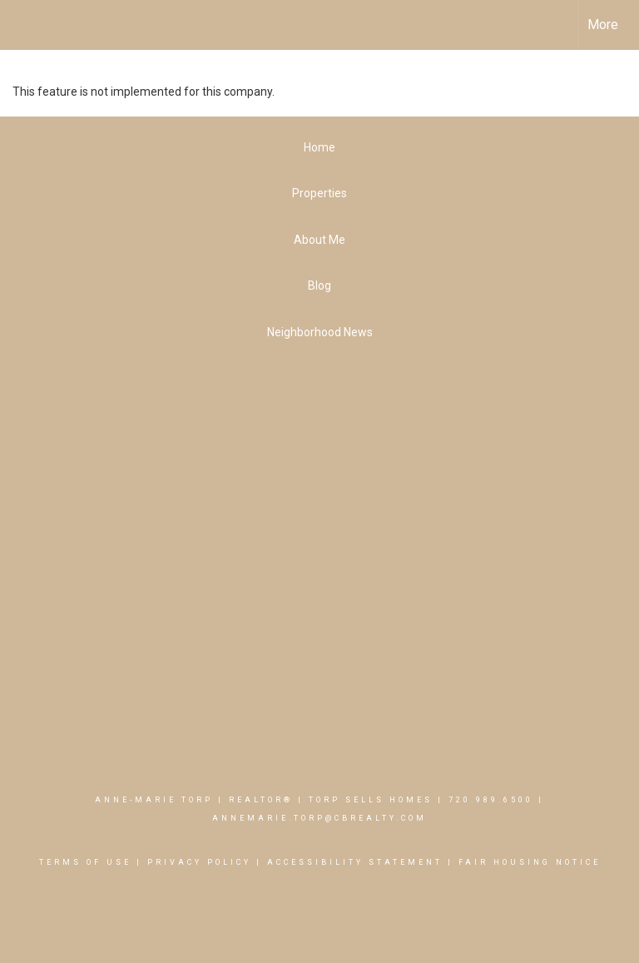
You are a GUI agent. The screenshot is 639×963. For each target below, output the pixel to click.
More (602, 24)
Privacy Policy (199, 862)
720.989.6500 (490, 800)
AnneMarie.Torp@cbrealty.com (319, 818)
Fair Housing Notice (529, 862)
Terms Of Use (85, 862)
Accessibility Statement (355, 862)
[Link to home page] (21, 25)
